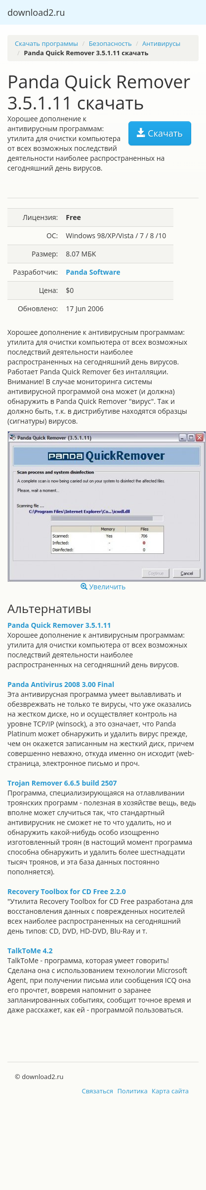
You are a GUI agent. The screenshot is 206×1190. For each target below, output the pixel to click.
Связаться (97, 1090)
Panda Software (93, 272)
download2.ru (36, 12)
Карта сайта (170, 1090)
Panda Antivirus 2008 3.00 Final (60, 684)
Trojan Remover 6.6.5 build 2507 (62, 783)
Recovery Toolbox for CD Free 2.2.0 (66, 891)
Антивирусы (161, 43)
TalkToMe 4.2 (29, 950)
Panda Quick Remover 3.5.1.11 (59, 625)
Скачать (160, 133)
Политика (132, 1090)
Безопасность (110, 43)
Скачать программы (46, 43)
